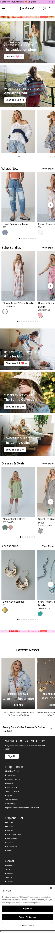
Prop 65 (8, 795)
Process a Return (12, 779)
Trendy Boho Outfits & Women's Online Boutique (27, 729)
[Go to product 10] (35, 238)
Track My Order (11, 799)
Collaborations (11, 846)
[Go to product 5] (26, 238)
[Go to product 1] (19, 238)
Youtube (8, 877)
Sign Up (12, 756)
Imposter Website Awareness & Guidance (22, 808)
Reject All (27, 908)
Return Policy (10, 775)
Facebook (9, 874)
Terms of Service (12, 791)
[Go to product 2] (21, 238)
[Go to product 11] (35, 321)
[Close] (51, 888)
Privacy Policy (11, 787)
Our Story (9, 822)
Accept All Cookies (27, 917)
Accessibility (10, 803)
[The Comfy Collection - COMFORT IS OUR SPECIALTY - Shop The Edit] (27, 435)
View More (48, 168)
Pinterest (9, 882)
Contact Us (9, 783)
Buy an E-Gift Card (13, 834)
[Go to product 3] (23, 238)
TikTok (8, 869)
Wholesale (9, 843)
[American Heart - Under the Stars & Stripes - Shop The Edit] (27, 86)
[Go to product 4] (25, 238)
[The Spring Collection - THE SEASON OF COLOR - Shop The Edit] (27, 392)
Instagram (9, 865)
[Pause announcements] (52, 2)
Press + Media (11, 838)
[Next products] (51, 205)
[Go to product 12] (37, 321)
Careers (8, 851)
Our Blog (9, 826)
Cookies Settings (27, 925)
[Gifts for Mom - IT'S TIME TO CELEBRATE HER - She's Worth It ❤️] (27, 349)
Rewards (9, 830)
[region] (27, 908)
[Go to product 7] (30, 238)
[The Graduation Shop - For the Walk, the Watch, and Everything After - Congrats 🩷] (27, 42)
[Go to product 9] (33, 238)
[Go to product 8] (32, 238)
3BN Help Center (12, 771)
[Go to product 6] (28, 238)
